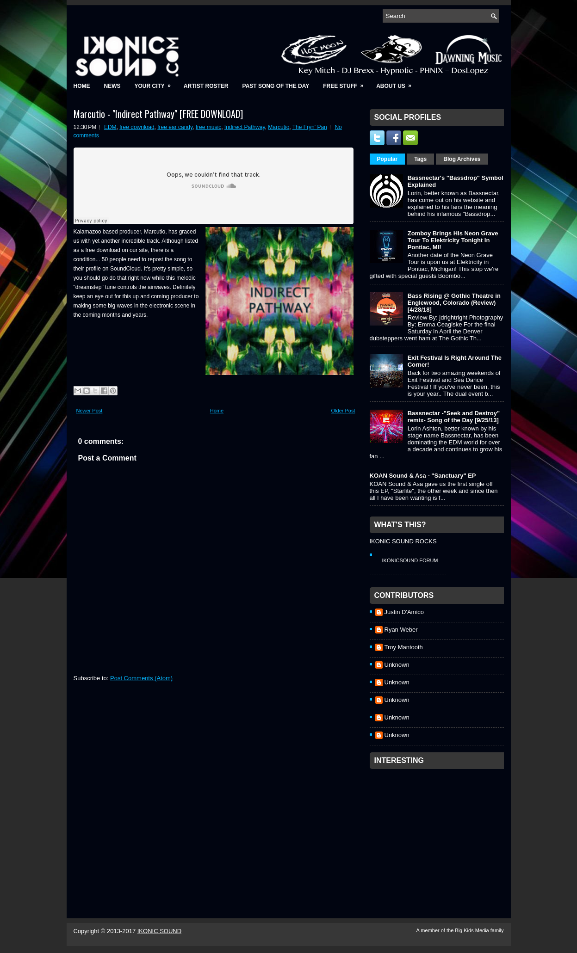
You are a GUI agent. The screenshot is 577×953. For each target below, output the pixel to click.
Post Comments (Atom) (141, 678)
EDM (110, 127)
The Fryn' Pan (309, 127)
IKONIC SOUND (159, 931)
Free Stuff (346, 83)
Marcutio (278, 127)
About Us (396, 83)
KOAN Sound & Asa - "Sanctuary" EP (423, 475)
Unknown (397, 664)
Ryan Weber (401, 629)
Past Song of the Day (276, 86)
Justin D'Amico (404, 612)
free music (208, 127)
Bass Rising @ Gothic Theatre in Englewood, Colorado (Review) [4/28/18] (454, 302)
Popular (387, 159)
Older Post (343, 410)
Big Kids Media (472, 930)
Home (82, 86)
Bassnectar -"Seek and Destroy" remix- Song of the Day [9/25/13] (454, 417)
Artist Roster (206, 86)
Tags (420, 159)
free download (136, 127)
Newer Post (89, 410)
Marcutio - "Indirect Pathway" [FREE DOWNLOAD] (158, 113)
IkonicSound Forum (410, 560)
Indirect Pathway (244, 127)
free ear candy (174, 127)
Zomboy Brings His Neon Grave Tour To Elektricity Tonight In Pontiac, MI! (453, 240)
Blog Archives (461, 159)
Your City (156, 83)
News (112, 86)
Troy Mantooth (404, 647)
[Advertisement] (439, 831)
